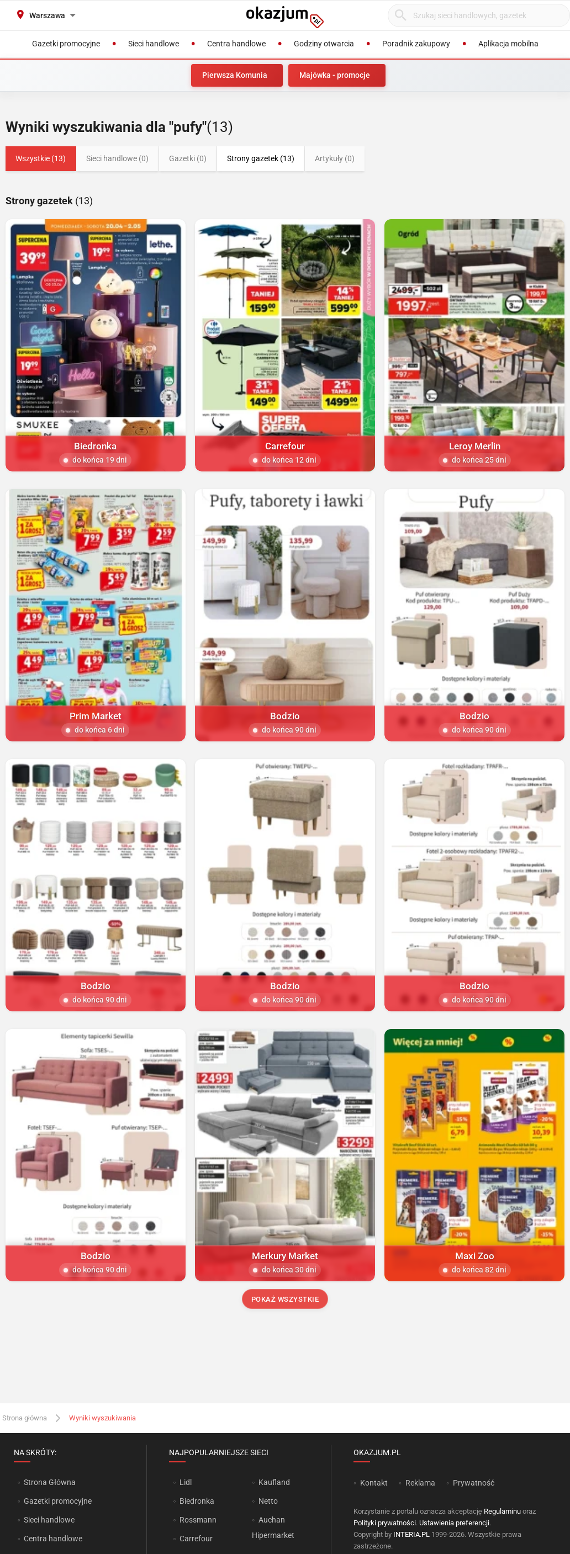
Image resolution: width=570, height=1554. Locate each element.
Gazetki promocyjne (58, 1501)
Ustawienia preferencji (454, 1523)
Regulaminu (502, 1511)
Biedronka (197, 1501)
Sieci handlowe (49, 1519)
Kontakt (374, 1482)
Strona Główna (49, 1482)
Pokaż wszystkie (285, 1299)
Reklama (420, 1482)
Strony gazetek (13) (260, 158)
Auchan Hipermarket (273, 1527)
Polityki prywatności (384, 1523)
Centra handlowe (53, 1538)
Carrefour (196, 1538)
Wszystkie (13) (40, 158)
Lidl (186, 1482)
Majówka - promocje (334, 75)
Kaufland (274, 1482)
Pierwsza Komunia (234, 75)
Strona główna (24, 1418)
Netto (268, 1501)
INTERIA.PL (411, 1534)
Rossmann (198, 1519)
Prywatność (473, 1482)
